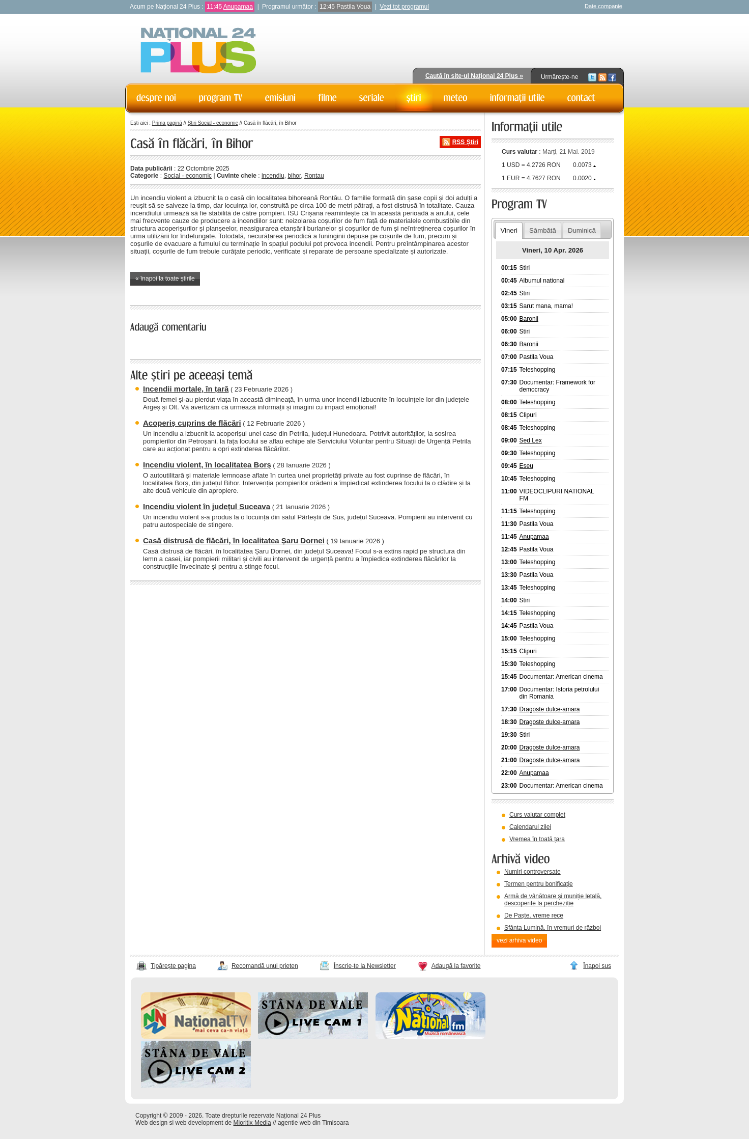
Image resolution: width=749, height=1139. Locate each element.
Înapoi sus (597, 965)
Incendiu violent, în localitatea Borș (207, 464)
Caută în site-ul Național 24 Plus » (474, 75)
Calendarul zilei (530, 826)
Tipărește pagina (173, 965)
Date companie (603, 6)
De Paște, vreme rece (533, 915)
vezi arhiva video (519, 940)
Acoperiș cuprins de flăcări (192, 423)
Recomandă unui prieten (265, 965)
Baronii (529, 318)
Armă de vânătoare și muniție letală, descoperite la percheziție (552, 900)
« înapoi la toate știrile (165, 278)
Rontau (314, 175)
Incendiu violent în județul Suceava (206, 506)
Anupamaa (238, 6)
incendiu (273, 175)
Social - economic (187, 175)
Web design (151, 1122)
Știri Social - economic (213, 123)
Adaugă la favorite (456, 965)
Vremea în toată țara (537, 839)
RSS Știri (465, 142)
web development (199, 1122)
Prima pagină (167, 123)
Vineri (508, 230)
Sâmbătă (542, 230)
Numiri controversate (532, 871)
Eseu (526, 465)
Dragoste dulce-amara (550, 709)
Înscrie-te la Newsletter (365, 965)
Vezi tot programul (404, 6)
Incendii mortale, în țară (185, 388)
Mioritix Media (252, 1122)
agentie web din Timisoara (313, 1122)
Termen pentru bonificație (538, 883)
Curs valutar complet (537, 814)
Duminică (582, 230)
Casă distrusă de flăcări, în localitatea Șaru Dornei (234, 540)
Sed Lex (531, 440)
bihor (294, 175)
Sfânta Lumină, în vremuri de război (552, 927)
